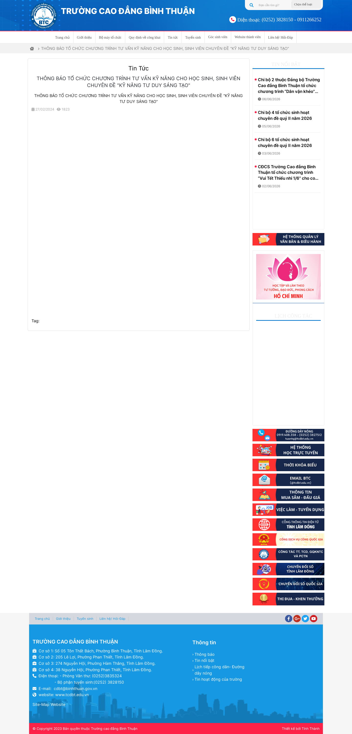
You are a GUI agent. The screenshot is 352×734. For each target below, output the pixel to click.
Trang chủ (62, 37)
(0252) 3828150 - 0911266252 (291, 19)
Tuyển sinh (193, 37)
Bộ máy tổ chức (110, 37)
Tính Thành (310, 728)
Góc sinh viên (217, 37)
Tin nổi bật (204, 660)
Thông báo (205, 654)
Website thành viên (248, 37)
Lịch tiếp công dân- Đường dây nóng (219, 670)
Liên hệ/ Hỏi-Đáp (280, 37)
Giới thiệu (84, 37)
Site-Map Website (49, 704)
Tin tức (173, 37)
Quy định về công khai (144, 37)
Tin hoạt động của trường (218, 679)
